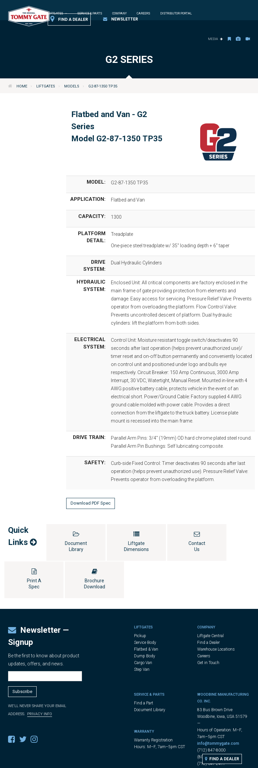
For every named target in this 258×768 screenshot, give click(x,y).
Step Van (141, 632)
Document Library (149, 672)
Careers (143, 13)
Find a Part (143, 665)
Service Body (145, 605)
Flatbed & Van (146, 612)
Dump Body (144, 618)
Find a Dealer (69, 19)
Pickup (140, 598)
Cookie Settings (190, 760)
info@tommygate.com (218, 706)
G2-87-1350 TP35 (102, 86)
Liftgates (45, 86)
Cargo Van (143, 625)
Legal (133, 760)
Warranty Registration (153, 702)
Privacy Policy (156, 760)
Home (21, 86)
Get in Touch (208, 625)
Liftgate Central (210, 598)
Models (71, 86)
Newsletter (120, 19)
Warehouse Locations (216, 612)
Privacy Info (39, 676)
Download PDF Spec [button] (91, 503)
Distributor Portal (176, 13)
